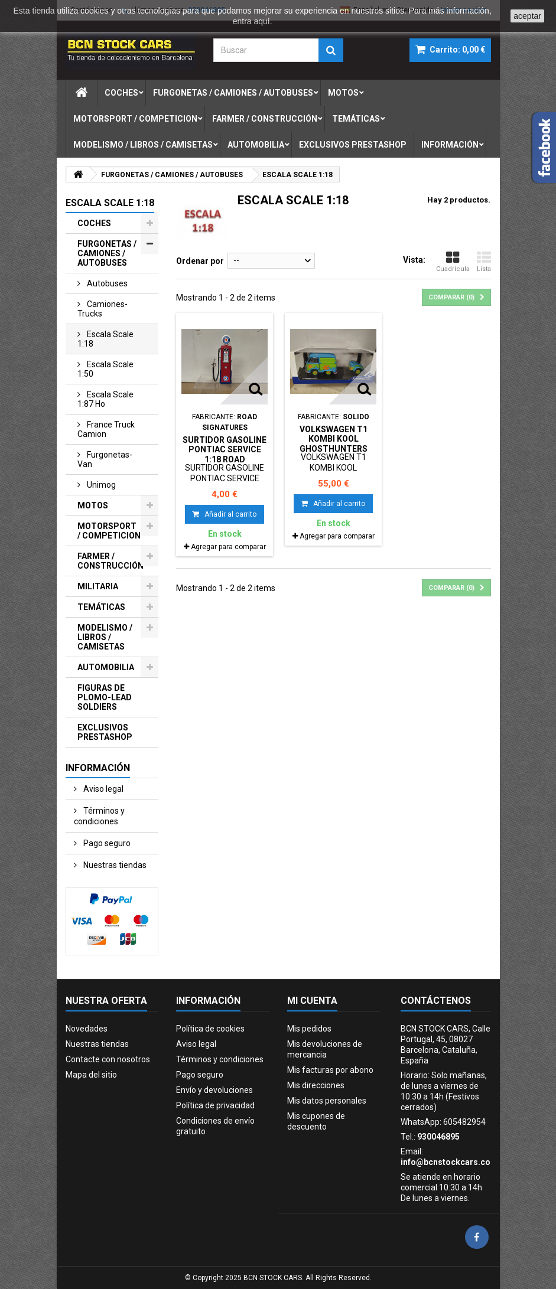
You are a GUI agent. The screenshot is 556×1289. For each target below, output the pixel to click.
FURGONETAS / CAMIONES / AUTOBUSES (106, 253)
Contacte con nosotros (108, 1059)
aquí (261, 21)
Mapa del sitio (91, 1074)
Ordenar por (200, 261)
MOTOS (92, 505)
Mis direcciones (315, 1085)
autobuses (106, 283)
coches (121, 92)
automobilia (255, 144)
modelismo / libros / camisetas (143, 144)
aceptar (527, 16)
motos (343, 92)
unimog (100, 485)
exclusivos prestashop (353, 144)
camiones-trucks (102, 308)
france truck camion (106, 429)
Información (450, 144)
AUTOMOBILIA (105, 667)
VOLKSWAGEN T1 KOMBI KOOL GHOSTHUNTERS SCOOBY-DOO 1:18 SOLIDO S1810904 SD (333, 448)
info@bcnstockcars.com (449, 1162)
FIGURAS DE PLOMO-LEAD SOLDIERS (104, 697)
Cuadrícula (453, 261)
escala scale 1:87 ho (105, 399)
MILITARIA (97, 586)
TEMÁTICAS (101, 607)
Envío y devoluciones (214, 1090)
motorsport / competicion (135, 118)
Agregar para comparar (228, 547)
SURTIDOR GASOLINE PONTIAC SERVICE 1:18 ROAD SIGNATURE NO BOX (224, 454)
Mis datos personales (326, 1100)
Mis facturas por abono (330, 1070)
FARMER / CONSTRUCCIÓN (110, 561)
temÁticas (356, 118)
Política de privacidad (215, 1105)
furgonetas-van (104, 459)
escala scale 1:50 (105, 369)
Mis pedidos (309, 1028)
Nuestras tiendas (114, 865)
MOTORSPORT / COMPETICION (109, 530)
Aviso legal (102, 789)
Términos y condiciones (99, 816)
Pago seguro (106, 843)
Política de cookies (210, 1028)
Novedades (87, 1028)
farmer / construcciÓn (264, 118)
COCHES (94, 223)
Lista (484, 261)
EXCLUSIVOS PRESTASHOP (104, 732)
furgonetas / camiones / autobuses (233, 92)
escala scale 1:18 (105, 338)
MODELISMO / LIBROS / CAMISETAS (104, 637)
